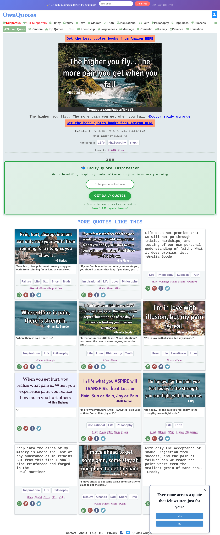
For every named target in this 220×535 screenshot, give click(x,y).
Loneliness (178, 364)
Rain (125, 442)
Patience (177, 29)
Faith (146, 23)
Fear (110, 299)
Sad (45, 292)
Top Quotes (55, 29)
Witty (69, 23)
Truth (110, 23)
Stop (51, 299)
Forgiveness (109, 29)
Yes (180, 514)
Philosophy (161, 23)
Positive (192, 292)
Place (106, 514)
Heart (155, 364)
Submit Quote (16, 29)
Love (82, 23)
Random (37, 29)
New (71, 29)
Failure (26, 292)
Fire (55, 507)
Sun (117, 442)
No (179, 522)
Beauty (88, 507)
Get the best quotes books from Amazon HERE (110, 39)
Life (101, 149)
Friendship (88, 29)
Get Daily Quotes (110, 204)
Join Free (142, 3)
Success (200, 23)
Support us (13, 23)
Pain (113, 157)
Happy (162, 442)
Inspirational (128, 23)
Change (164, 292)
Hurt (59, 299)
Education (196, 29)
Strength (50, 370)
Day (106, 370)
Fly (122, 157)
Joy (111, 442)
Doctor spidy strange (169, 119)
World (34, 299)
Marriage (128, 29)
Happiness (182, 23)
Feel (153, 442)
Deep (47, 507)
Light (39, 507)
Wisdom (96, 23)
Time (133, 507)
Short (55, 292)
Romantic (146, 29)
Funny (56, 23)
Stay (114, 514)
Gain (123, 514)
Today (180, 442)
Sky (63, 507)
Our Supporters (36, 23)
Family (162, 29)
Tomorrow (193, 442)
